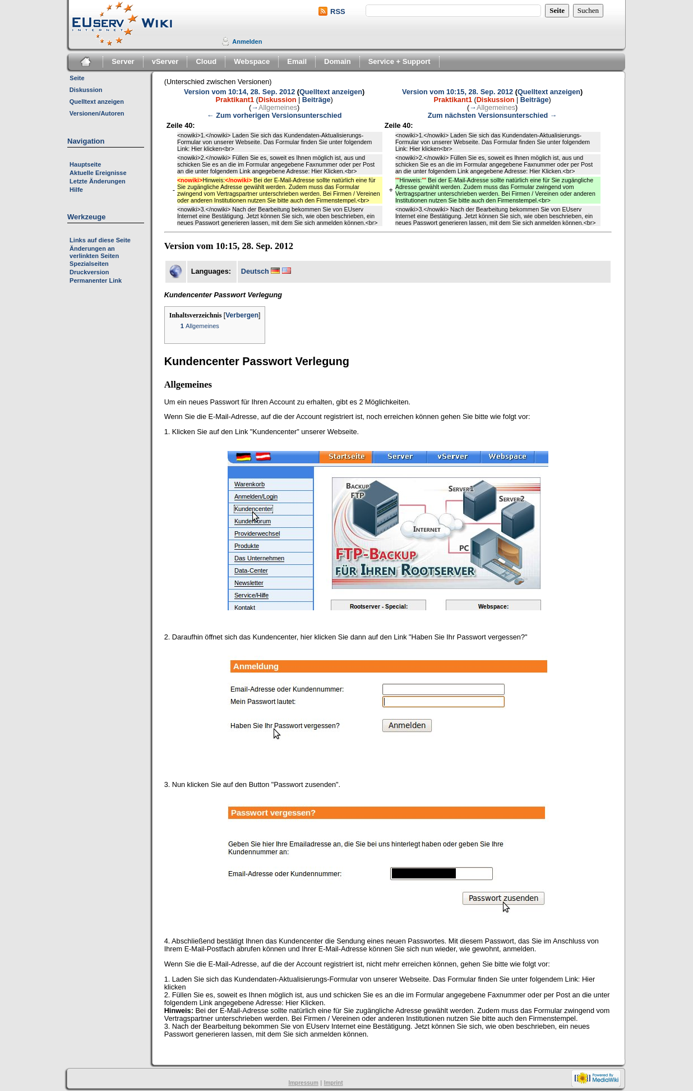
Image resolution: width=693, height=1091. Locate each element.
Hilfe (76, 189)
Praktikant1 (235, 100)
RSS (337, 11)
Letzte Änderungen (98, 181)
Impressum (303, 1083)
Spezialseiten (89, 263)
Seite (77, 78)
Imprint (333, 1083)
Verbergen (241, 315)
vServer (165, 61)
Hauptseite (85, 164)
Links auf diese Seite (100, 240)
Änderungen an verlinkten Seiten (94, 252)
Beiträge (316, 100)
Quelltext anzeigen (97, 101)
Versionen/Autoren (97, 113)
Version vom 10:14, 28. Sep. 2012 (239, 92)
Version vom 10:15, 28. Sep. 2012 (457, 92)
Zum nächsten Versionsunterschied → (492, 115)
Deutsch (255, 271)
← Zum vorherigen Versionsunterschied (274, 115)
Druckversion (89, 272)
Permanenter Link (96, 280)
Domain (337, 61)
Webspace (252, 61)
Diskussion (86, 89)
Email (297, 61)
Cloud (206, 61)
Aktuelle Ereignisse (98, 172)
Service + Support (399, 61)
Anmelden (247, 41)
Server (123, 61)
